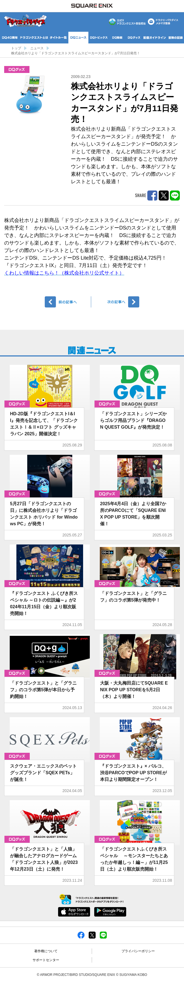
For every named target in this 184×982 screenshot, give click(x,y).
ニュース (37, 48)
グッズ (16, 69)
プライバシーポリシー (138, 951)
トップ (16, 48)
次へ (116, 301)
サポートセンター (46, 960)
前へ (68, 301)
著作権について (46, 951)
